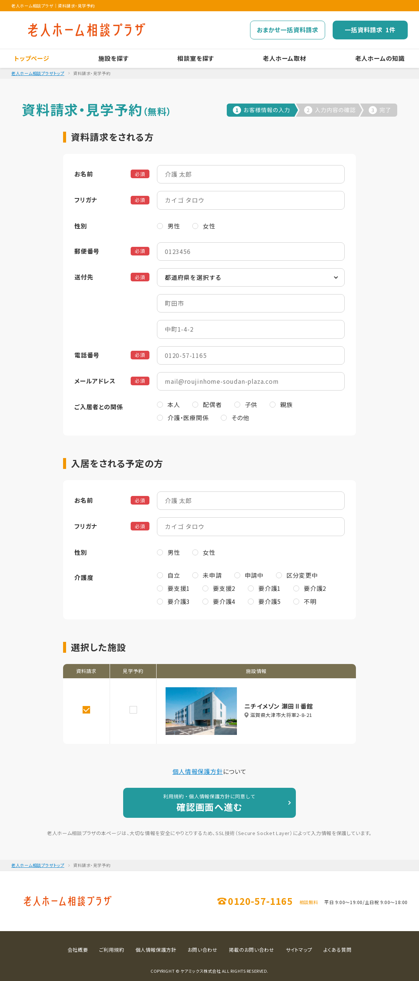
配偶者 (212, 404)
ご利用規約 (111, 949)
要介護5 (269, 601)
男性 (173, 225)
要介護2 (315, 588)
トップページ (32, 58)
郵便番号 (86, 250)
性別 (80, 225)
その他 (240, 417)
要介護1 (269, 588)
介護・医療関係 (188, 417)
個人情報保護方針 (197, 771)
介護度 (83, 577)
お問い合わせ (203, 949)
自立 (173, 575)
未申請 (212, 575)
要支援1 (178, 588)
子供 (251, 404)
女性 (209, 225)
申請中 (254, 575)
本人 (173, 404)
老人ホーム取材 (284, 58)
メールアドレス (95, 380)
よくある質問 (337, 949)
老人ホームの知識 (380, 58)
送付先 (83, 276)
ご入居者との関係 (98, 406)
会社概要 (78, 949)
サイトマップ (299, 949)
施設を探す (113, 58)
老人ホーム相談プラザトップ (37, 73)
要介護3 (178, 601)
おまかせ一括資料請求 (287, 29)
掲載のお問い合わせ (251, 949)
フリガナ (85, 199)
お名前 (83, 173)
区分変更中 (302, 575)
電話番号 (86, 354)
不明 (310, 601)
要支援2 (224, 588)
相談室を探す (195, 58)
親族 (286, 404)
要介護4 (224, 601)
